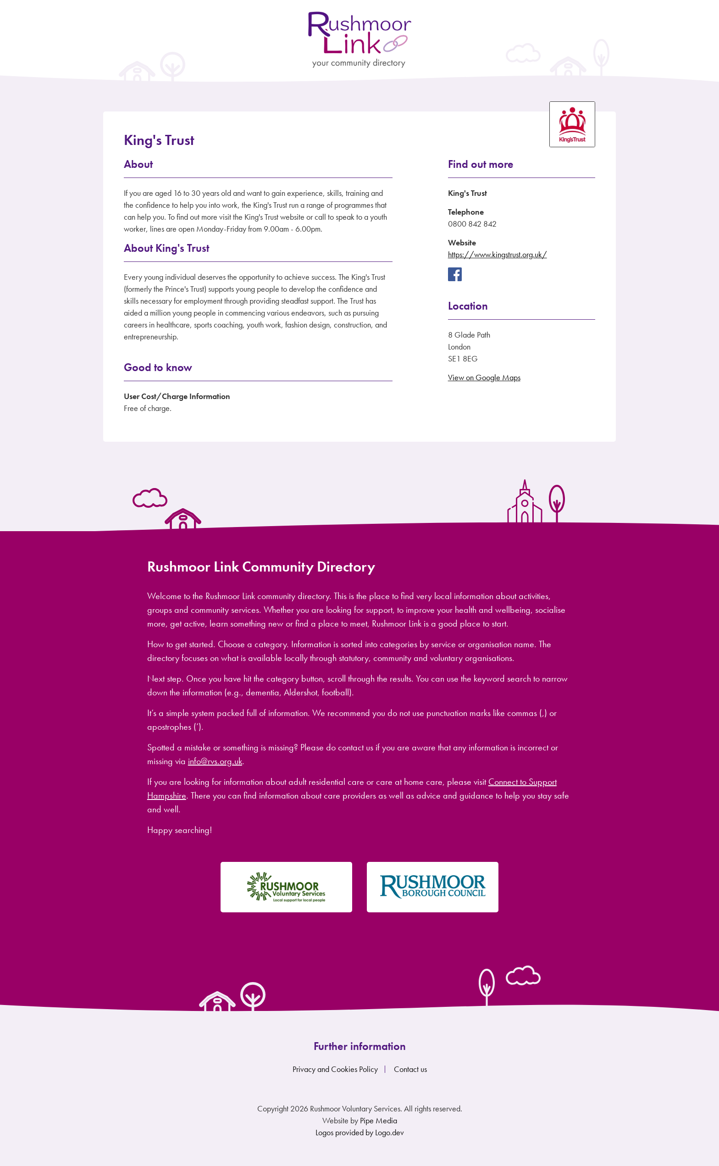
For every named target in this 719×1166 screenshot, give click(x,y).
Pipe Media (378, 1120)
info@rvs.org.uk (215, 761)
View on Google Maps (484, 377)
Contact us (410, 1069)
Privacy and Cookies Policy (335, 1069)
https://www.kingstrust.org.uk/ (497, 254)
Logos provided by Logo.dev (359, 1132)
